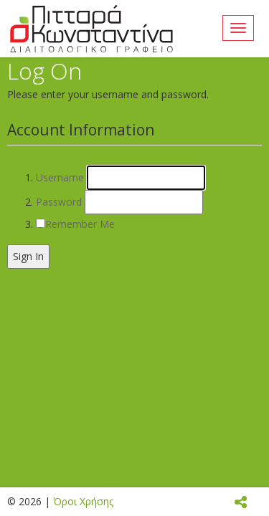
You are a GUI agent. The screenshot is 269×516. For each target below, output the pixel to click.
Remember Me (80, 224)
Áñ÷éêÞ (91, 28)
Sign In (28, 256)
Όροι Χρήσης (83, 501)
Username (60, 177)
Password (59, 202)
